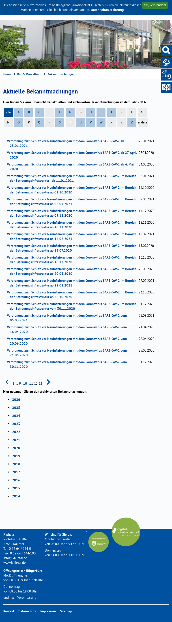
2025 (16, 407)
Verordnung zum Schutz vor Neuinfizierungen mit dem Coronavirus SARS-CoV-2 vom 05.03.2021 (68, 317)
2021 (16, 440)
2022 (16, 432)
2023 (16, 424)
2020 (16, 448)
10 (25, 383)
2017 (16, 472)
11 (31, 383)
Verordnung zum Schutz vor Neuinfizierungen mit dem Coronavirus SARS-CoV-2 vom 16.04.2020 (68, 329)
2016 (16, 480)
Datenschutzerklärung (107, 10)
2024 (16, 416)
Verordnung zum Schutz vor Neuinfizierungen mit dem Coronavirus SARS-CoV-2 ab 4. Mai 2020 (72, 166)
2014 (16, 496)
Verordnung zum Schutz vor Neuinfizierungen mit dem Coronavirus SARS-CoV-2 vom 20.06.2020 (68, 341)
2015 (16, 488)
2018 (16, 464)
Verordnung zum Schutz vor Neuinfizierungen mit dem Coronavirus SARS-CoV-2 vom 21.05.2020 (68, 352)
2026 (16, 399)
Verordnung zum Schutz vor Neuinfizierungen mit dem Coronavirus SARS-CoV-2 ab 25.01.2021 (67, 143)
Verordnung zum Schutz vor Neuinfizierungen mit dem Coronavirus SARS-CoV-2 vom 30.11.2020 (68, 364)
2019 (16, 456)
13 (41, 383)
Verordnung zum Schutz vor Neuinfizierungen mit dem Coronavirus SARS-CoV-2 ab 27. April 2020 (73, 155)
